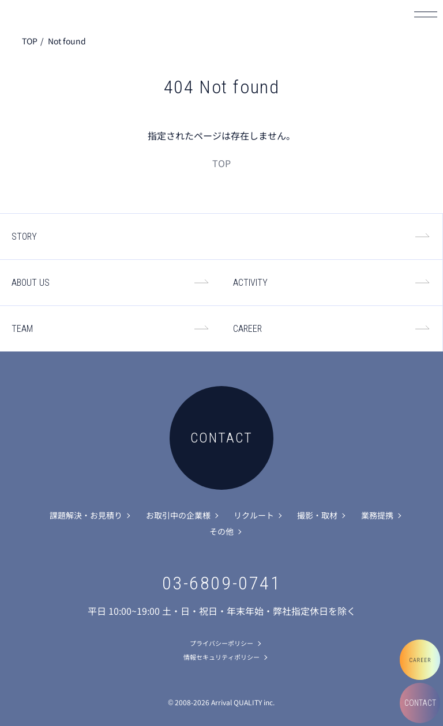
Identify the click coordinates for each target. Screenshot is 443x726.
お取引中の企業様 (178, 515)
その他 (221, 531)
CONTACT (420, 703)
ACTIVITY (250, 282)
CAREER (247, 328)
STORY (24, 236)
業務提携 (377, 515)
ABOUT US (31, 282)
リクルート (254, 515)
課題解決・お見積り (86, 515)
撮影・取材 (317, 515)
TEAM (22, 328)
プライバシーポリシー (221, 643)
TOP (29, 41)
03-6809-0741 (221, 583)
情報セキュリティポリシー (221, 656)
